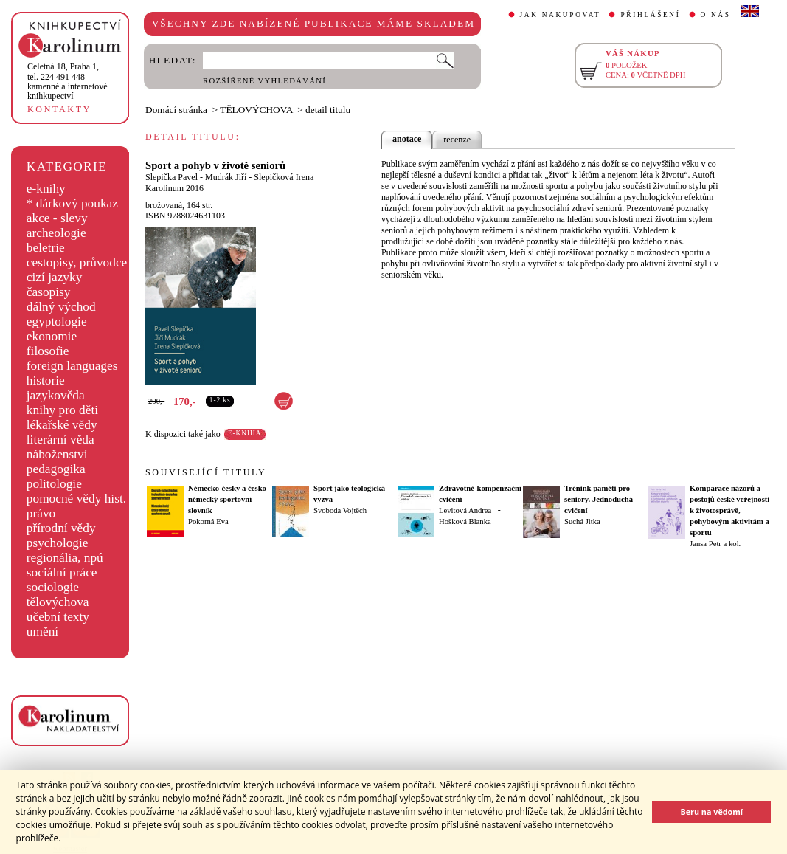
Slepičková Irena (283, 177)
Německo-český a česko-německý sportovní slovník (228, 499)
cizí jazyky (55, 277)
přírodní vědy (61, 528)
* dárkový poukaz (72, 203)
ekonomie (52, 336)
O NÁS (716, 14)
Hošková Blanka (465, 521)
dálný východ (61, 307)
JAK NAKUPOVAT (560, 14)
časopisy (49, 292)
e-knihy (46, 189)
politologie (54, 484)
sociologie (53, 587)
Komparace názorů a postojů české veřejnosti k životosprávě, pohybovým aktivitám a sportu (729, 510)
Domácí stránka (176, 109)
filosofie (48, 351)
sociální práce (62, 572)
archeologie (56, 233)
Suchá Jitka (582, 521)
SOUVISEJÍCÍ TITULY (205, 472)
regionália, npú (65, 558)
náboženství (57, 454)
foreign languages (72, 366)
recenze (457, 139)
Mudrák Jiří (225, 177)
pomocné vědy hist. (76, 499)
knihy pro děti (62, 410)
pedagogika (56, 469)
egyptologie (57, 321)
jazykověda (56, 395)
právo (41, 513)
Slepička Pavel (171, 177)
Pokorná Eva (208, 521)
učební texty (58, 617)
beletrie (46, 248)
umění (42, 631)
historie (46, 380)
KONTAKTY (59, 109)
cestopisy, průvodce (77, 262)
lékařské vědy (62, 425)
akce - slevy (57, 218)
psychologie (58, 543)
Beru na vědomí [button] (711, 811)
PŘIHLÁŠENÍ (650, 14)
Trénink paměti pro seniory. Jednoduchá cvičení (598, 499)
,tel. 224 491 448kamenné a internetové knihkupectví (67, 81)
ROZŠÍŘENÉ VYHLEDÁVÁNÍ (264, 81)
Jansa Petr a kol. (715, 544)
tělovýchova (58, 602)
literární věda (60, 440)
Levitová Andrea (465, 510)
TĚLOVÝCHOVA (256, 109)
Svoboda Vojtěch (340, 510)
